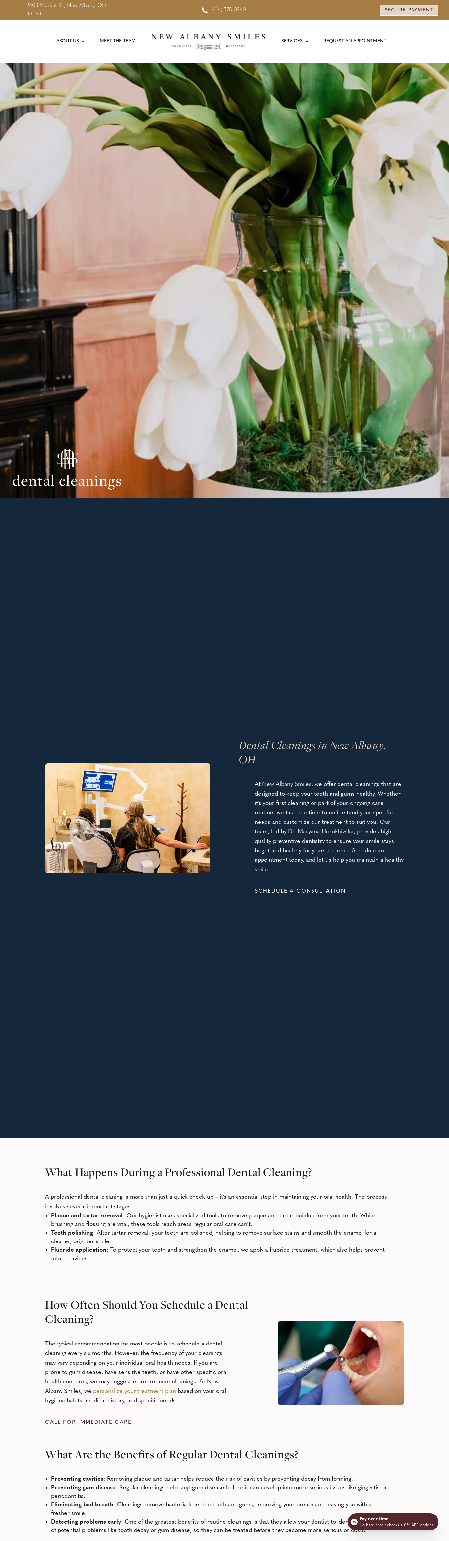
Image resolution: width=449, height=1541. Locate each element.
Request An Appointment (354, 41)
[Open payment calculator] (393, 1521)
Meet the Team (118, 41)
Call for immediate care (88, 1422)
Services (292, 41)
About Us (67, 41)
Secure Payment (409, 10)
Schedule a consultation (300, 891)
